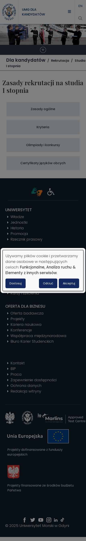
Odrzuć (48, 283)
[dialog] (43, 270)
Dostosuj (15, 283)
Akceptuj (69, 283)
